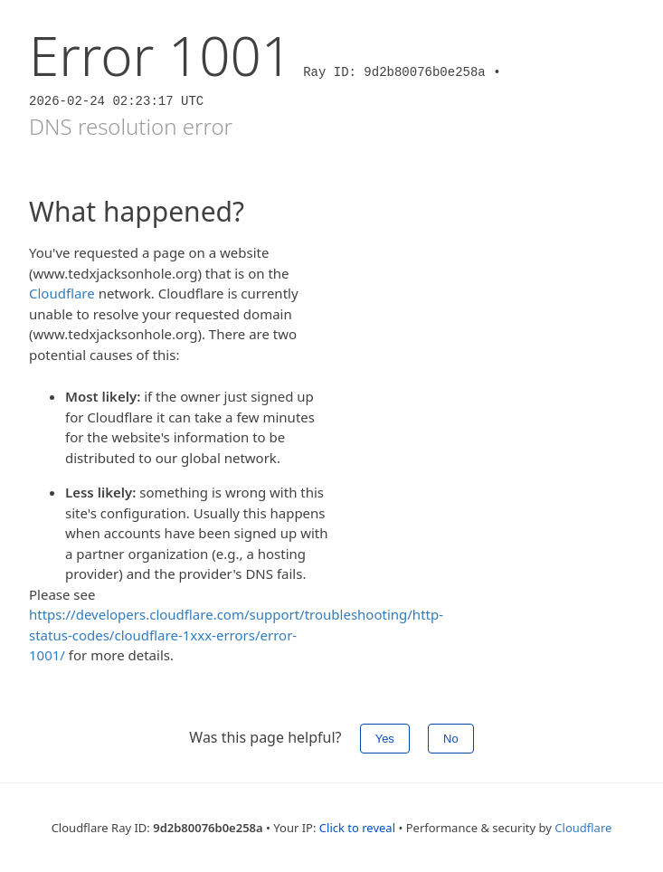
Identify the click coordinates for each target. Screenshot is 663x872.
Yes (384, 738)
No (451, 738)
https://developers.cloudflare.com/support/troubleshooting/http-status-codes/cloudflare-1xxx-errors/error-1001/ (236, 634)
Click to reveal (357, 828)
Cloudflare (62, 293)
